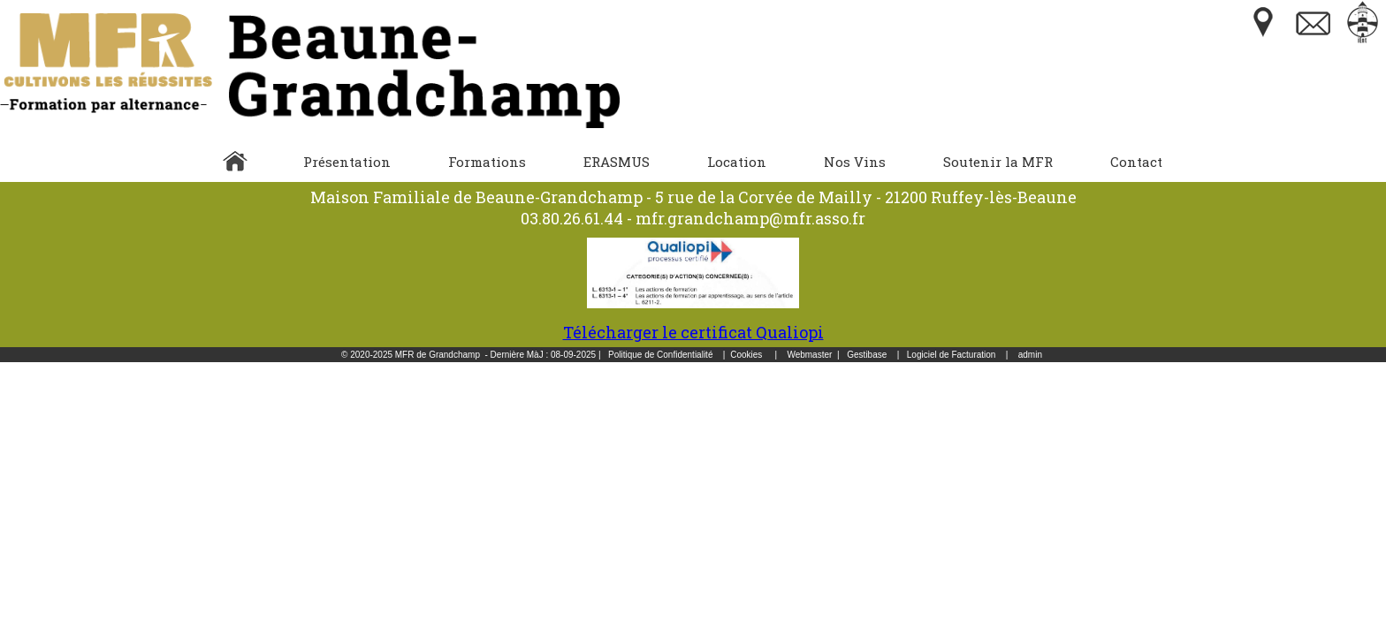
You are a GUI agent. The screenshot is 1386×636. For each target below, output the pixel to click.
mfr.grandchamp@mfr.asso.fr (750, 218)
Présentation (347, 161)
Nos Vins (855, 161)
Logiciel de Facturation (951, 355)
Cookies (746, 355)
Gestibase (867, 355)
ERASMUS (616, 161)
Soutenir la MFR (998, 161)
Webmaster (809, 355)
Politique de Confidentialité (660, 355)
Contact (1136, 161)
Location (736, 161)
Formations (487, 161)
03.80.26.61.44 (572, 218)
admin (1030, 355)
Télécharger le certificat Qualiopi (693, 321)
